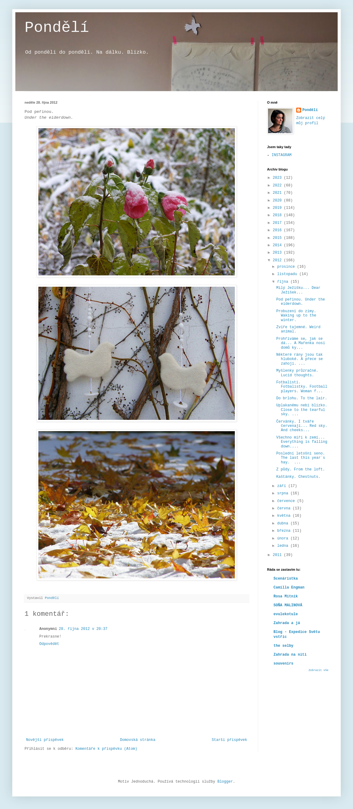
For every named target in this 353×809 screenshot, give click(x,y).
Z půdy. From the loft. (300, 469)
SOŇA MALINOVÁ (287, 605)
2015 (278, 238)
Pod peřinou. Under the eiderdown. (300, 301)
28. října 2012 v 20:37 (83, 629)
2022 (278, 185)
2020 (278, 200)
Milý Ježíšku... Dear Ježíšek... (298, 290)
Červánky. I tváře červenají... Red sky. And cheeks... (301, 426)
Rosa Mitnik (285, 596)
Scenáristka (285, 579)
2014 (278, 245)
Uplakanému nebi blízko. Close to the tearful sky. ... (301, 409)
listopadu (288, 274)
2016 (278, 230)
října (283, 282)
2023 (278, 178)
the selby (283, 646)
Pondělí (57, 27)
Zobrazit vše (318, 670)
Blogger (225, 782)
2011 (278, 555)
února (283, 538)
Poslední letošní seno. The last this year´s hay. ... (300, 458)
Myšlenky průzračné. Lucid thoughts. (297, 373)
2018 (278, 215)
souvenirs (283, 663)
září (282, 486)
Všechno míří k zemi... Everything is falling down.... (301, 442)
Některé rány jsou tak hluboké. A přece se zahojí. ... (299, 359)
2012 (278, 260)
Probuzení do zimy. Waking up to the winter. (296, 315)
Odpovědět (49, 644)
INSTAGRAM (282, 155)
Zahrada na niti (290, 655)
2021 (278, 193)
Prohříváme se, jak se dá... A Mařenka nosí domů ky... (300, 343)
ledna (283, 546)
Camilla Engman (289, 587)
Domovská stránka (137, 740)
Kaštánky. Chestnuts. (298, 477)
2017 (278, 223)
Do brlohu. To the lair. (301, 398)
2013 (278, 253)
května (285, 516)
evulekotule (285, 614)
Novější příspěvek (45, 740)
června (285, 508)
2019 (278, 208)
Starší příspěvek (229, 740)
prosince (287, 267)
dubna (283, 523)
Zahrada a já (286, 623)
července (287, 501)
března (285, 531)
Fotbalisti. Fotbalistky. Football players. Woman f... (301, 386)
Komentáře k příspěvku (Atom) (107, 749)
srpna (283, 493)
